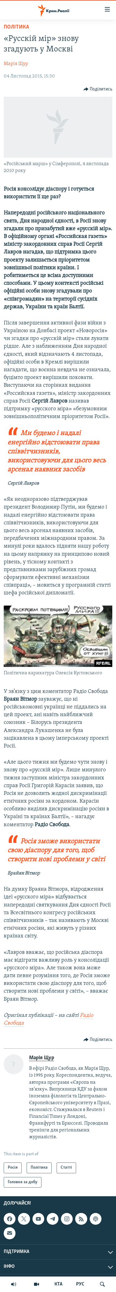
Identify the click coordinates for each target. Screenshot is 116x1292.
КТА (58, 1284)
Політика (16, 27)
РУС (80, 1284)
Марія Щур (16, 63)
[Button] (98, 89)
